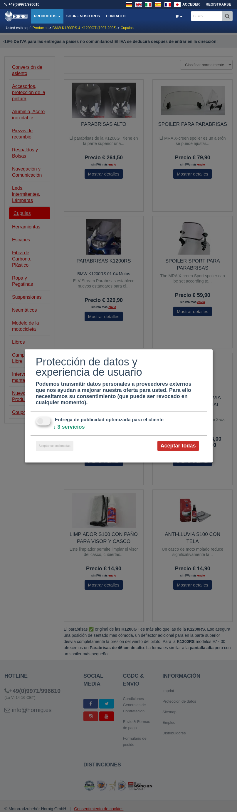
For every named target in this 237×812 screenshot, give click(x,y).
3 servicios (69, 427)
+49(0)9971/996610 (24, 4)
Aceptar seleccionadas (54, 445)
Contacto (115, 16)
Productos (47, 16)
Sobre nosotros (83, 16)
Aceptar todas (178, 446)
